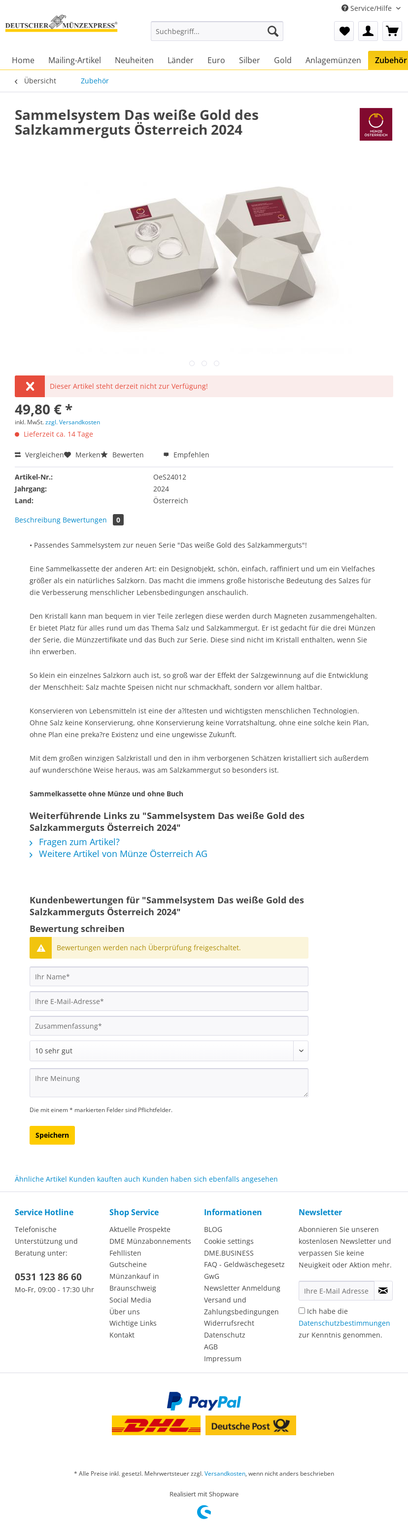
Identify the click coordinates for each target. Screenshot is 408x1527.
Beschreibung (38, 519)
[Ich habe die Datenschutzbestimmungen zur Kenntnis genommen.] (302, 1310)
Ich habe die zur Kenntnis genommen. (344, 1323)
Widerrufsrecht (229, 1323)
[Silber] (249, 60)
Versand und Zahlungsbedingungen (241, 1305)
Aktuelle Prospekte (139, 1229)
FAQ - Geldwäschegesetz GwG (244, 1270)
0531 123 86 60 (48, 1276)
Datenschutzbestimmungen (344, 1323)
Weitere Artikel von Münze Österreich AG (118, 853)
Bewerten (123, 454)
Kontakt (122, 1335)
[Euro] (216, 60)
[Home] (23, 60)
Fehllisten (125, 1253)
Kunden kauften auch (104, 1179)
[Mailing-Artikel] (74, 60)
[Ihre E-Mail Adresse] (336, 1291)
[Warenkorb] (392, 31)
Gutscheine (128, 1264)
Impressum (222, 1358)
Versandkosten (224, 1473)
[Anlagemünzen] (333, 60)
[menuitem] (217, 35)
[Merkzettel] (344, 31)
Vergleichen (39, 454)
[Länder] (181, 60)
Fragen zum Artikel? (75, 842)
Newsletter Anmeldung (242, 1288)
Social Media (130, 1299)
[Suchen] (273, 31)
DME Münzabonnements (150, 1241)
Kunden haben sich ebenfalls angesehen (210, 1179)
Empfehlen (186, 454)
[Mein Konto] (368, 31)
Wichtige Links (133, 1323)
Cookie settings (229, 1241)
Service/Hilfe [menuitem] (367, 8)
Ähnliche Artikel (41, 1179)
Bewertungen (93, 519)
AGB (211, 1346)
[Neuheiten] (134, 60)
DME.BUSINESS (229, 1253)
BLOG (213, 1229)
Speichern (52, 1135)
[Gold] (283, 60)
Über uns (124, 1311)
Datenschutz (224, 1335)
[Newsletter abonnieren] (383, 1291)
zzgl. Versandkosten (72, 422)
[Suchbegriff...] (217, 31)
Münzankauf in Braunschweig (134, 1282)
